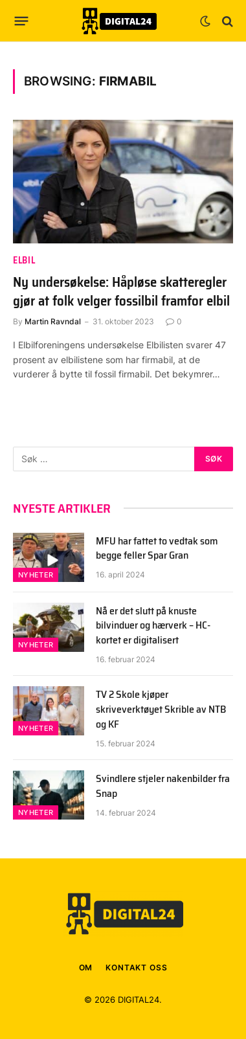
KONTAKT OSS (136, 967)
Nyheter (35, 574)
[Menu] (21, 21)
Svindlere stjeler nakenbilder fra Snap (163, 785)
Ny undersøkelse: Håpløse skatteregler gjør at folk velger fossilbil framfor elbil (121, 291)
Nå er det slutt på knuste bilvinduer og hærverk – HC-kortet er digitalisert (153, 626)
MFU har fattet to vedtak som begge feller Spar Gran (157, 548)
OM (86, 967)
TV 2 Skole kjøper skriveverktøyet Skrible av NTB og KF (161, 709)
